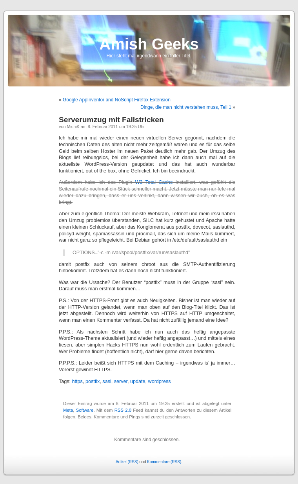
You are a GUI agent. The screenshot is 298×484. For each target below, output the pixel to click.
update (137, 381)
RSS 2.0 (122, 410)
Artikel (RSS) (127, 462)
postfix (92, 381)
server (120, 381)
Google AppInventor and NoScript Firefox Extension (117, 100)
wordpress (159, 381)
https (77, 381)
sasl (106, 381)
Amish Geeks (148, 44)
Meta (68, 410)
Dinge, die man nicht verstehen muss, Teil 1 (185, 107)
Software (85, 410)
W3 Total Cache (154, 182)
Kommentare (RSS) (164, 462)
